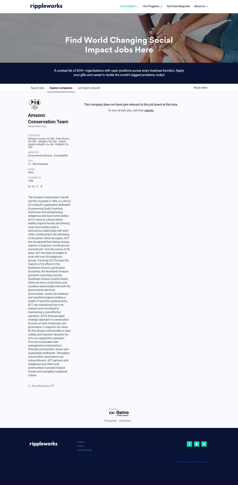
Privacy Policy (202, 462)
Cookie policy (125, 421)
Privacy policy (110, 421)
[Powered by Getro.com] (119, 412)
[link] (44, 6)
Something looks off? (41, 386)
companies (61, 88)
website (149, 110)
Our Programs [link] (151, 6)
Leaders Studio (84, 450)
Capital (80, 446)
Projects (81, 442)
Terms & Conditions (185, 462)
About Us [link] (199, 6)
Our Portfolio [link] (127, 6)
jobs (37, 88)
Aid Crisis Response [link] (178, 6)
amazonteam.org (37, 126)
